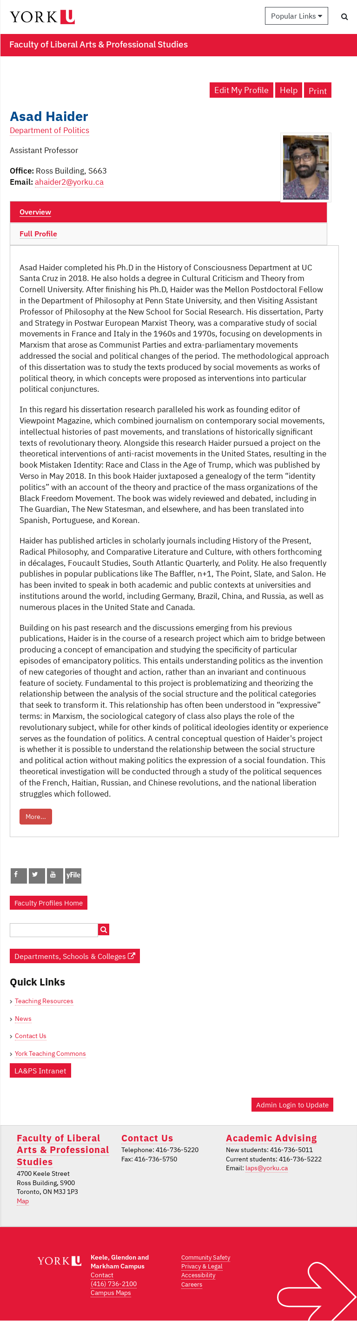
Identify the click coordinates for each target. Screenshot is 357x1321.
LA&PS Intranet (40, 1070)
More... (36, 816)
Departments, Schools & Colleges (74, 956)
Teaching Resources (44, 1001)
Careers (191, 1284)
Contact (102, 1275)
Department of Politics (49, 130)
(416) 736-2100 (114, 1284)
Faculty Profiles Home (48, 902)
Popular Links (296, 15)
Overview (35, 211)
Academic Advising (271, 1138)
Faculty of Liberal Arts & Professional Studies (63, 1149)
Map (23, 1201)
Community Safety (205, 1257)
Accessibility (198, 1275)
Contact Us (30, 1036)
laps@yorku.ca (266, 1168)
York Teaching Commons (50, 1053)
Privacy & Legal (202, 1266)
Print (318, 91)
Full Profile (38, 233)
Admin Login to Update (292, 1104)
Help (289, 90)
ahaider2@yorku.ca (69, 182)
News (23, 1018)
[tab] (168, 212)
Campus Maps (111, 1292)
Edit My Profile (241, 90)
